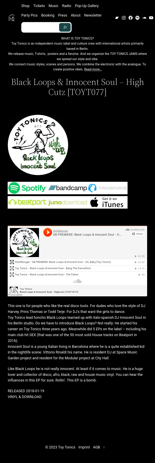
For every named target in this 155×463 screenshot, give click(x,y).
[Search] (65, 27)
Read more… (93, 69)
